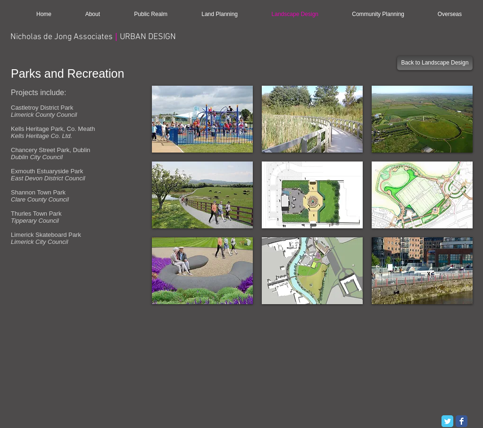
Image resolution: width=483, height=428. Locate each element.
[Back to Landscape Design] (435, 63)
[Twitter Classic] (447, 421)
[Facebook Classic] (461, 421)
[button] (202, 119)
